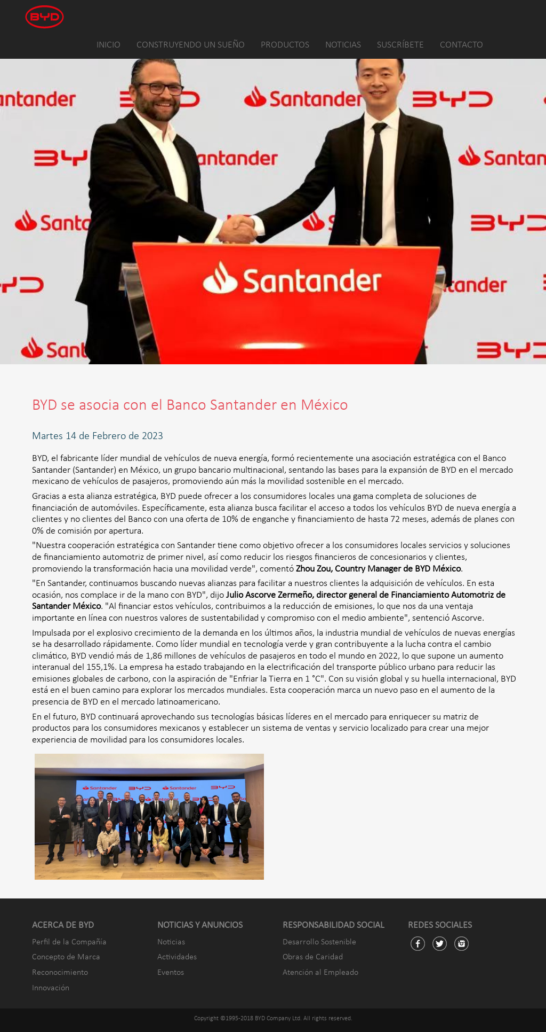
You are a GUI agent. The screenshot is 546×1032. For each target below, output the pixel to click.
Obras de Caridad (313, 957)
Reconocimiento (60, 972)
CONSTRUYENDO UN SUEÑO (190, 45)
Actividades (177, 957)
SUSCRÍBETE (400, 45)
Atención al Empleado (320, 972)
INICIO (109, 45)
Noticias (171, 942)
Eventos (170, 972)
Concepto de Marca (66, 957)
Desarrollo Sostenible (319, 942)
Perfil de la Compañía (69, 942)
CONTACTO (461, 45)
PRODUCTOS (285, 45)
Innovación (50, 988)
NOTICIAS (343, 45)
